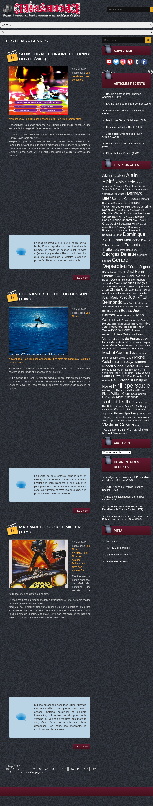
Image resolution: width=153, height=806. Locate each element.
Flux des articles (117, 547)
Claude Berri (110, 216)
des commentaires (118, 554)
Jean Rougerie (130, 327)
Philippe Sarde (131, 385)
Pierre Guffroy (108, 390)
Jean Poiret (129, 324)
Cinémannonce (113, 516)
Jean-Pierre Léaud (112, 306)
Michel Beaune (110, 357)
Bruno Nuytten (131, 207)
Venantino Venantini (125, 420)
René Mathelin (109, 397)
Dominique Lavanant (128, 230)
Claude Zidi (111, 223)
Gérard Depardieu (115, 263)
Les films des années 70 (78, 567)
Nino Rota (113, 373)
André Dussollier (117, 189)
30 (40, 769)
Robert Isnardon (115, 406)
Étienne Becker (120, 433)
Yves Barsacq (109, 429)
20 (34, 769)
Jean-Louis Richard (139, 290)
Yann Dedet (141, 425)
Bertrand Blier (120, 203)
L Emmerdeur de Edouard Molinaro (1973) (126, 479)
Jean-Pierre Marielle (131, 307)
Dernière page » (34, 772)
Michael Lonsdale (118, 348)
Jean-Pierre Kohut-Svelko (135, 303)
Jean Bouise (122, 310)
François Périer (117, 245)
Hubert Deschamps (113, 279)
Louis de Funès (128, 339)
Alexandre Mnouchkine (126, 186)
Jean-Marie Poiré (114, 297)
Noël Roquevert (126, 373)
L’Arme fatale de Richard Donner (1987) (128, 103)
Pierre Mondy (123, 390)
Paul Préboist (122, 380)
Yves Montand (129, 429)
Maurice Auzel (133, 345)
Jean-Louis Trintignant (113, 293)
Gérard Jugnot (139, 267)
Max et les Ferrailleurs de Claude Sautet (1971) (122, 508)
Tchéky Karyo (144, 413)
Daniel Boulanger (118, 227)
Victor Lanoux (142, 420)
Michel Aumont (139, 353)
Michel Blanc (125, 357)
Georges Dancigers (126, 250)
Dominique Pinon (112, 234)
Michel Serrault (126, 366)
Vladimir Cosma (118, 424)
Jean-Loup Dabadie (136, 293)
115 (79, 769)
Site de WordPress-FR (118, 561)
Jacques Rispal (110, 286)
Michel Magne (125, 362)
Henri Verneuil (138, 276)
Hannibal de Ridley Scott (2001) (124, 127)
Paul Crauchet (135, 376)
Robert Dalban (119, 401)
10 (28, 769)
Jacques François (135, 283)
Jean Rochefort (112, 326)
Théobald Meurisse (137, 417)
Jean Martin (134, 320)
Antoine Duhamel (118, 194)
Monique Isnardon (112, 369)
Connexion (111, 541)
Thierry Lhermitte (114, 417)
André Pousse (134, 189)
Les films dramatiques (65, 358)
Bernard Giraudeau (126, 199)
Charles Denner (121, 210)
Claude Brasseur (126, 217)
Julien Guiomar (124, 334)
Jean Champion (125, 315)
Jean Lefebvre (121, 320)
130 (9, 772)
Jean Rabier (143, 323)
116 (86, 769)
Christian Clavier (112, 213)
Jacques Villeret (142, 286)
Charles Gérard (137, 210)
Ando (108, 496)
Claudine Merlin (130, 223)
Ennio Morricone (126, 240)
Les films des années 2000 (40, 118)
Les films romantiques (69, 118)
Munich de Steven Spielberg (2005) (126, 120)
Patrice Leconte (142, 372)
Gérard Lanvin (109, 272)
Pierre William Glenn (116, 393)
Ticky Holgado (108, 420)
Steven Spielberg (125, 413)
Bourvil (120, 206)
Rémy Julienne (124, 409)
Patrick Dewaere (114, 376)
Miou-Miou (144, 366)
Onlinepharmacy (114, 506)
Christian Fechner (137, 213)
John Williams (120, 330)
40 (46, 769)
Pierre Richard (138, 390)
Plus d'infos (82, 277)
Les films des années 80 (37, 358)
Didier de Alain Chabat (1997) (122, 153)
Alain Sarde (125, 182)
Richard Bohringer (127, 397)
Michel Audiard (116, 352)
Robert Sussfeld (132, 406)
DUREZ (109, 487)
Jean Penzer (117, 324)
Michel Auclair (135, 348)
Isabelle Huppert (135, 279)
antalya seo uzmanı (116, 477)
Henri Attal (126, 272)
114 (72, 769)
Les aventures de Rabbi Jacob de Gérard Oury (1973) (125, 517)
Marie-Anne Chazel (123, 342)
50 (52, 769)
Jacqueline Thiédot (112, 283)
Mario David (117, 345)
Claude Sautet (139, 220)
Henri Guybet (120, 276)
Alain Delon (113, 175)
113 (64, 769)
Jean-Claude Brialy (115, 289)
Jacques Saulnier (127, 286)
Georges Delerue (119, 254)
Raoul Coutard (138, 394)
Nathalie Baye (131, 370)
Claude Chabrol (122, 220)
